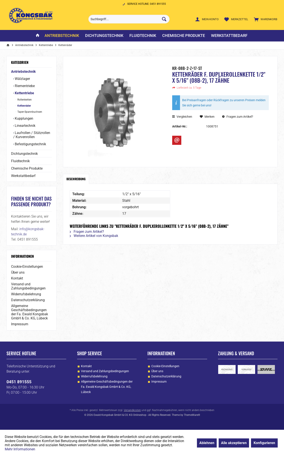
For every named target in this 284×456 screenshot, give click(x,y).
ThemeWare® (192, 414)
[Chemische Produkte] (183, 35)
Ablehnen (206, 443)
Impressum (19, 324)
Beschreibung (76, 179)
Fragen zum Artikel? (237, 116)
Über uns (18, 272)
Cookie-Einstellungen (27, 266)
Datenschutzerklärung (28, 300)
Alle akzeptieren (234, 443)
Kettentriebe (24, 93)
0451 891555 (19, 381)
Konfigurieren (264, 443)
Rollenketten (24, 99)
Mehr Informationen (20, 449)
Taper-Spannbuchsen (29, 111)
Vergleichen (182, 116)
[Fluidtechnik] (142, 35)
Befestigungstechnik (30, 144)
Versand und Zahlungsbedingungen (28, 286)
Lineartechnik (24, 126)
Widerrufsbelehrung (26, 294)
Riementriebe (24, 86)
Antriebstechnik (23, 71)
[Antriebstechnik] (61, 35)
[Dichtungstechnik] (104, 35)
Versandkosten (132, 410)
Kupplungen (23, 118)
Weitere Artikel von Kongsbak (94, 236)
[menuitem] (264, 19)
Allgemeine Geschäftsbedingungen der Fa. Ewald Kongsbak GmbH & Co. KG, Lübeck (29, 312)
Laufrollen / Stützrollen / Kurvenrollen (31, 135)
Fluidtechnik (20, 161)
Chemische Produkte (27, 168)
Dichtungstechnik (24, 154)
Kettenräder (24, 105)
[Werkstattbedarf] (229, 35)
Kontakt (17, 278)
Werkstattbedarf (23, 176)
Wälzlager (22, 79)
